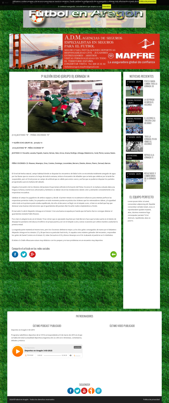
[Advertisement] (141, 266)
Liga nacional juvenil (132, 156)
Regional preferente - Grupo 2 (134, 120)
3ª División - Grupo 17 (134, 83)
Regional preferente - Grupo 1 (134, 101)
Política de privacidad (151, 399)
